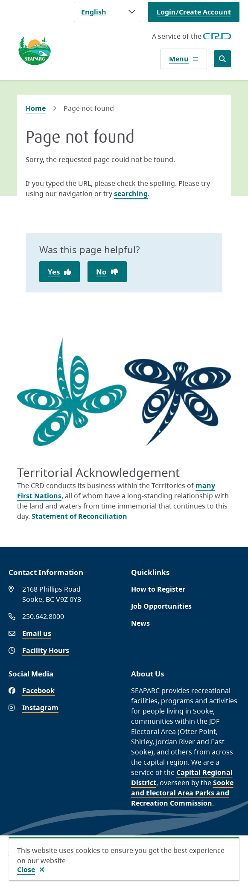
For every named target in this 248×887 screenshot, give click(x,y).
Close (26, 869)
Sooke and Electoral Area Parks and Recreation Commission (182, 793)
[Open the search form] (222, 58)
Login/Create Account (194, 12)
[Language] (107, 12)
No (101, 272)
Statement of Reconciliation (79, 516)
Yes (54, 272)
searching (131, 193)
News (140, 623)
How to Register (158, 589)
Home (36, 108)
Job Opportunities (161, 606)
